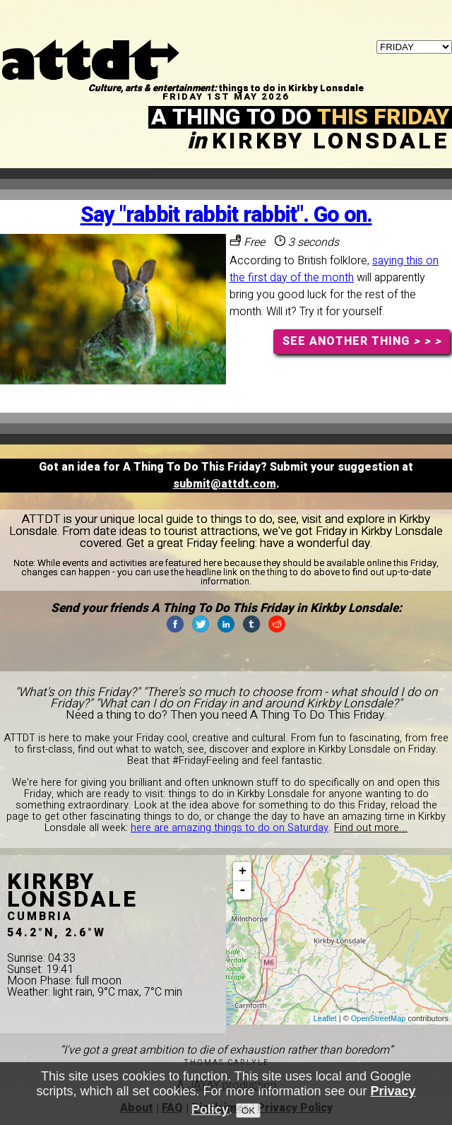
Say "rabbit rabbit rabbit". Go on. (226, 215)
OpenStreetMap (378, 1018)
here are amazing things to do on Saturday (229, 827)
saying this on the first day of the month (334, 269)
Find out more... (371, 827)
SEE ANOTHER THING (361, 341)
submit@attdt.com (224, 484)
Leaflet (325, 1018)
